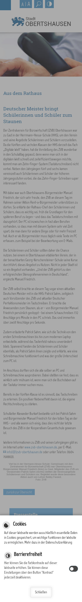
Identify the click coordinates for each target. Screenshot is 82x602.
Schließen (41, 592)
